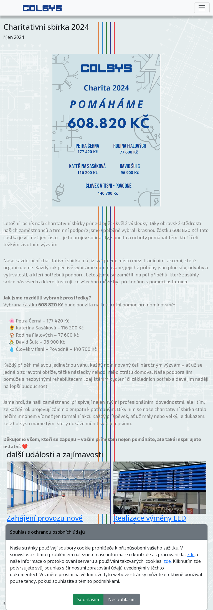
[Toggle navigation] (202, 7)
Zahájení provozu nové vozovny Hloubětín (45, 522)
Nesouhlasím (122, 599)
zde (190, 554)
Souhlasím (88, 599)
